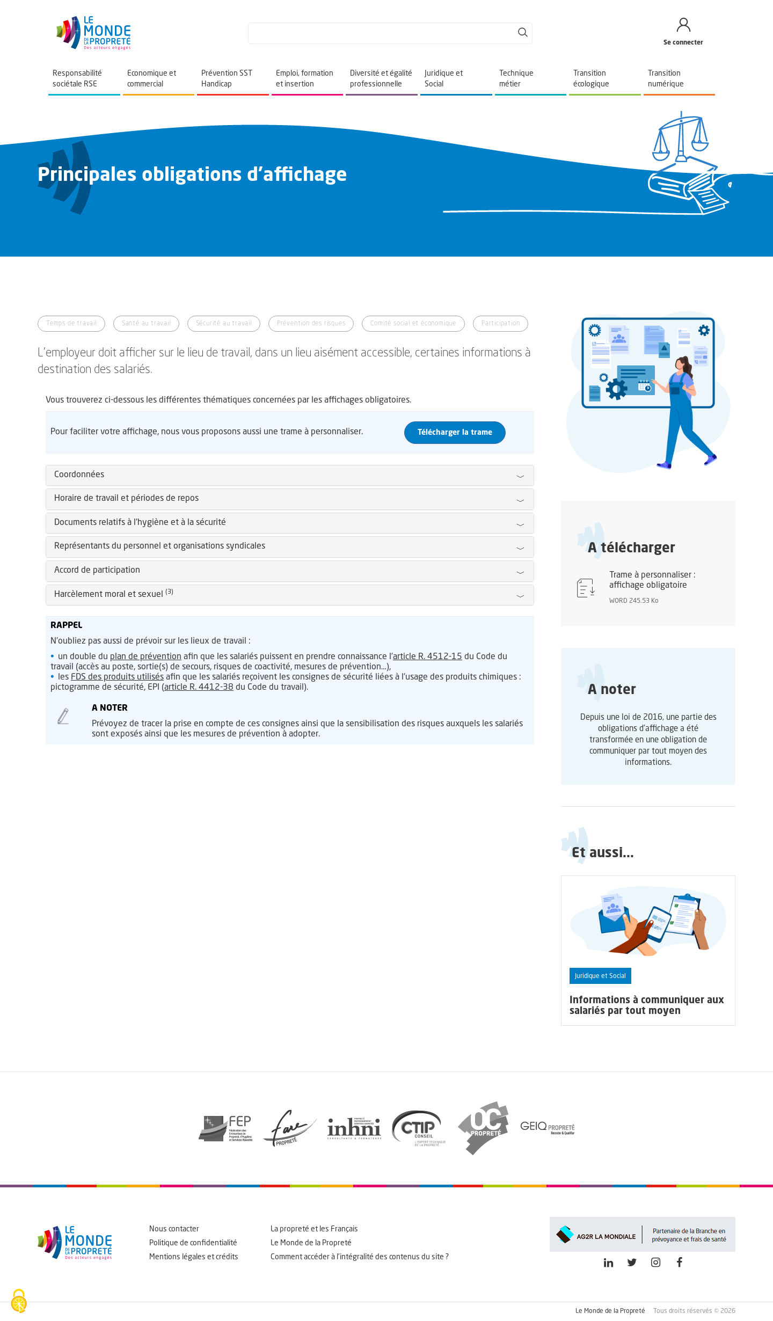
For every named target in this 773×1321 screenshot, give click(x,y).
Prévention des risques (311, 323)
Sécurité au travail (224, 323)
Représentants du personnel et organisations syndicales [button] (159, 546)
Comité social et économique (413, 323)
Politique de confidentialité (193, 1243)
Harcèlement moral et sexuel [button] (113, 594)
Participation (501, 323)
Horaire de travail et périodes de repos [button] (126, 498)
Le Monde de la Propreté (311, 1243)
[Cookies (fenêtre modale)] (19, 1302)
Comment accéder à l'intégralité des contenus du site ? (360, 1257)
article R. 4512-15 (427, 657)
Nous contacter (174, 1229)
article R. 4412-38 (199, 687)
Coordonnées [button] (79, 475)
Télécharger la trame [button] (455, 432)
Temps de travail (71, 323)
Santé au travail (146, 323)
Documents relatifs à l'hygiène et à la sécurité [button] (140, 523)
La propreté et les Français (314, 1229)
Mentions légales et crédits (193, 1257)
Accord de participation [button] (97, 570)
